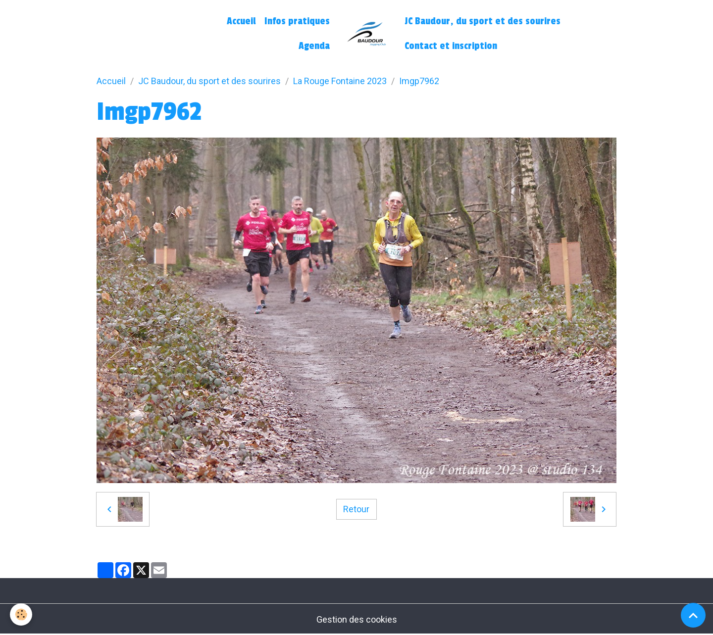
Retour (356, 509)
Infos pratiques (297, 21)
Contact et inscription (451, 46)
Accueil (241, 21)
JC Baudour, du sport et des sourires (482, 21)
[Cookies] (21, 614)
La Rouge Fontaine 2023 (340, 81)
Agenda (314, 46)
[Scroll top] (693, 615)
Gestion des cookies (356, 619)
